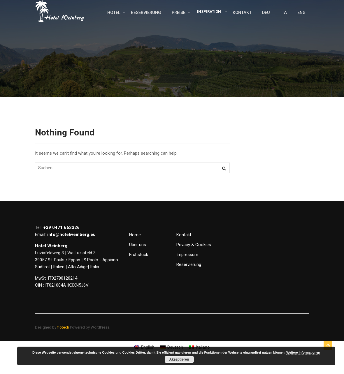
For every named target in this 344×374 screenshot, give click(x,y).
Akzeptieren (179, 359)
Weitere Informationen (303, 352)
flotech (63, 339)
